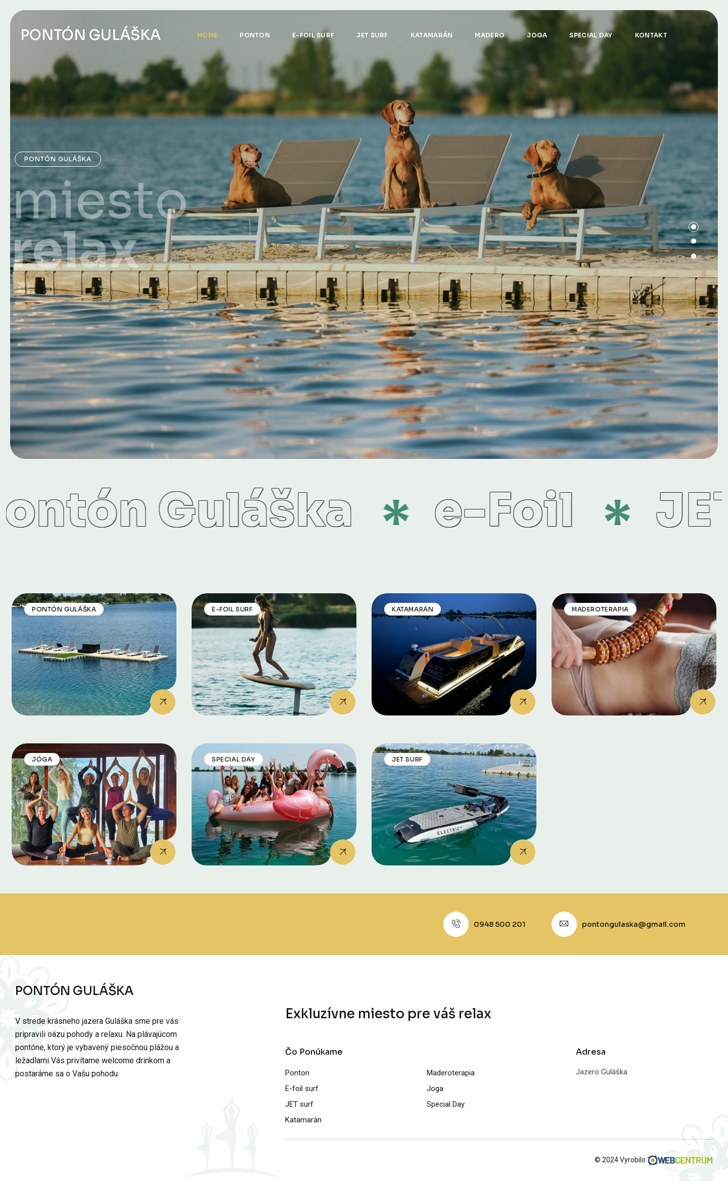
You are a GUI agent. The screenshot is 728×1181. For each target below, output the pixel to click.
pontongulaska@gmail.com (634, 924)
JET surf (372, 35)
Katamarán (432, 35)
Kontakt (651, 35)
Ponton (255, 35)
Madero (490, 35)
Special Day (590, 35)
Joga (537, 35)
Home (207, 35)
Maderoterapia (451, 1072)
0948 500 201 (499, 924)
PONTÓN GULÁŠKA (90, 35)
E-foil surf (313, 35)
